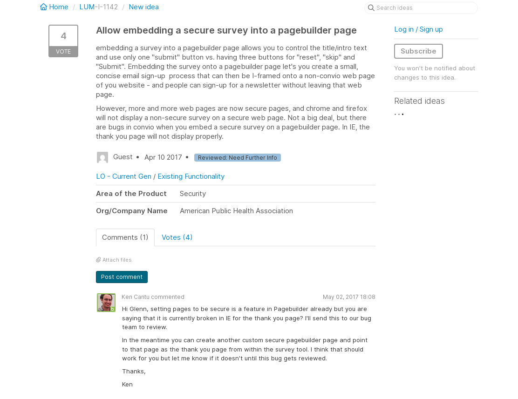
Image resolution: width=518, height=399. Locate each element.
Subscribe (418, 51)
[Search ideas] (421, 8)
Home (55, 6)
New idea (144, 6)
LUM (87, 6)
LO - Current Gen (123, 176)
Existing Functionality (191, 176)
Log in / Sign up (418, 29)
